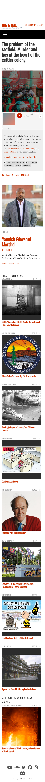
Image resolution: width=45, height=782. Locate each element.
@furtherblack (7, 250)
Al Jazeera (17, 165)
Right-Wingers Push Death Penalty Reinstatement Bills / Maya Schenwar (21, 323)
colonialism (8, 165)
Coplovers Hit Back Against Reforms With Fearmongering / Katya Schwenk (17, 585)
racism (34, 162)
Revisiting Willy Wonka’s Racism (14, 532)
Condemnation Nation (10, 481)
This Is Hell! (9, 25)
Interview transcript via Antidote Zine (20, 157)
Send (25, 175)
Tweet (16, 175)
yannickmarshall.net (10, 263)
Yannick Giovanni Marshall (15, 162)
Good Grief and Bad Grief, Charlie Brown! (17, 638)
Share (6, 175)
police (28, 162)
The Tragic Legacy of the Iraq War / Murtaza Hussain (18, 429)
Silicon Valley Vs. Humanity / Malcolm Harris (19, 376)
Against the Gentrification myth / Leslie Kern (19, 689)
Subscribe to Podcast (34, 25)
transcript (26, 165)
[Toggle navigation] (5, 34)
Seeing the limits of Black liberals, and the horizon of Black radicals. (21, 750)
